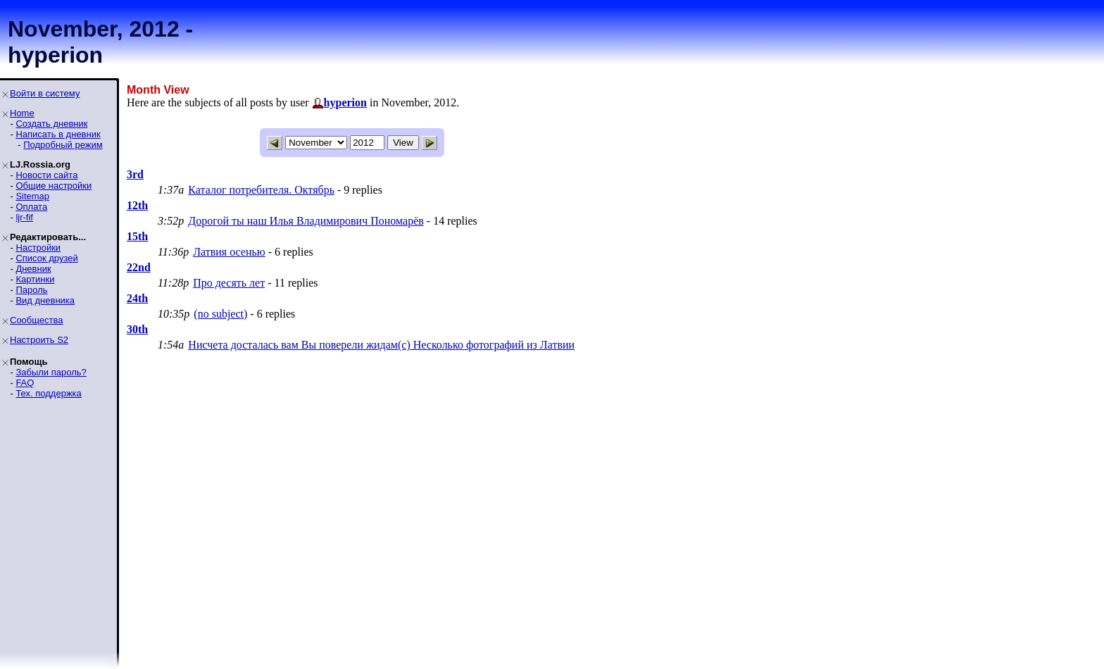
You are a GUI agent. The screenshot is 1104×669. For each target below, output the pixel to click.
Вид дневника (45, 300)
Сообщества (36, 320)
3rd (135, 174)
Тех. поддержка (48, 393)
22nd (139, 267)
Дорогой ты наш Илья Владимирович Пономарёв (305, 221)
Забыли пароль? (50, 372)
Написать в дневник (57, 134)
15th (137, 236)
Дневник (33, 268)
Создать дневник (51, 123)
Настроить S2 (39, 339)
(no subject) (220, 314)
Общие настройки (53, 185)
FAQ (24, 382)
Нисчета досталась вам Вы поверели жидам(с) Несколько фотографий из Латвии (381, 345)
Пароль (31, 290)
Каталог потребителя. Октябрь (261, 190)
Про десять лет (229, 283)
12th (137, 205)
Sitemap (32, 196)
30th (137, 329)
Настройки (38, 247)
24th (137, 298)
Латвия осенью (229, 252)
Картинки (34, 279)
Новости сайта (46, 175)
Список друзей (46, 258)
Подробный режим (62, 144)
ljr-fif (24, 217)
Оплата (31, 206)
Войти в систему (45, 93)
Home (22, 113)
